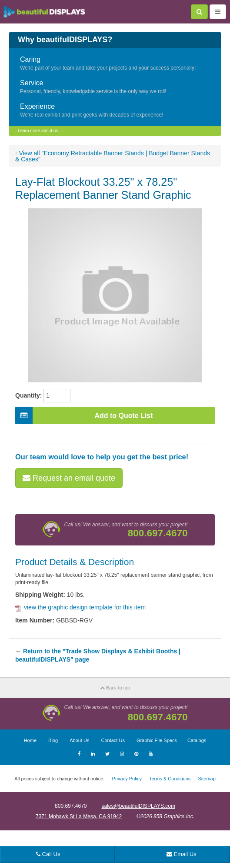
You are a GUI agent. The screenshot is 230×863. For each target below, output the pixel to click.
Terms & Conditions (169, 778)
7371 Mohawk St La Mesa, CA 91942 (79, 816)
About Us (79, 740)
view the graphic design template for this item (80, 607)
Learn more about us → (40, 130)
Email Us (182, 854)
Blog (53, 740)
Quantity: (28, 395)
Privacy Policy (127, 778)
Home (30, 740)
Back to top (115, 687)
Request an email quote (69, 478)
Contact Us (112, 740)
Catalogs (196, 740)
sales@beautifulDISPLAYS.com (138, 806)
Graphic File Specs (157, 740)
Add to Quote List (84, 415)
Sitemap (206, 778)
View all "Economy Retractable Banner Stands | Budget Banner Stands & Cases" (112, 156)
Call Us (48, 854)
